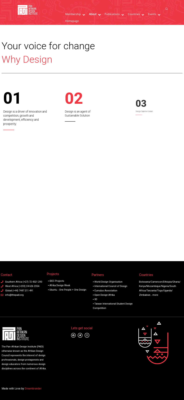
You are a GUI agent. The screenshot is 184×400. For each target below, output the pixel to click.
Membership (73, 14)
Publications (112, 14)
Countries (134, 14)
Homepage (72, 21)
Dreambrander (33, 388)
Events (152, 14)
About (92, 14)
